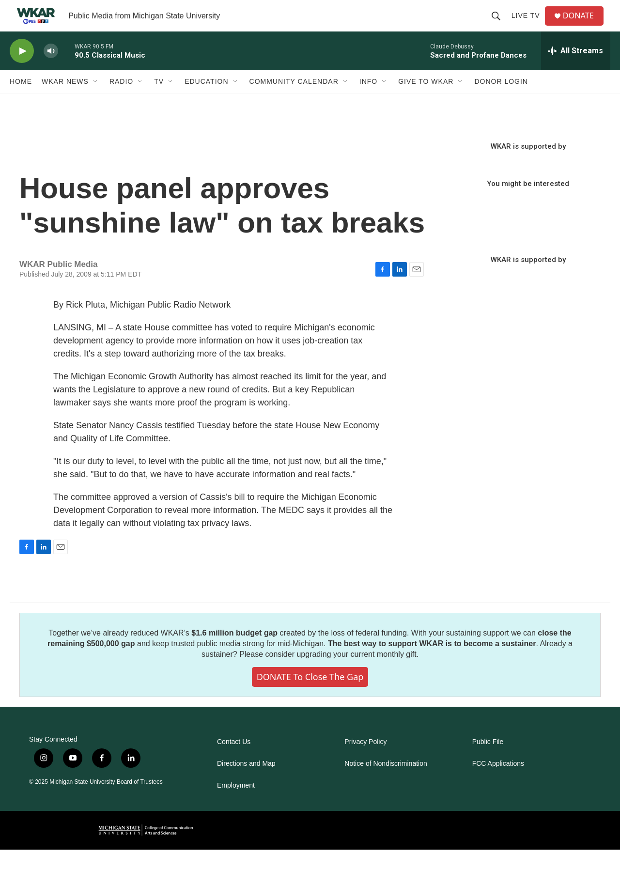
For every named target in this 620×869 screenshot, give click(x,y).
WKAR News (65, 101)
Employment (236, 804)
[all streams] (575, 70)
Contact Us (233, 761)
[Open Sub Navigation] (96, 101)
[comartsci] (145, 849)
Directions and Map (246, 783)
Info (368, 101)
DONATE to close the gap (310, 696)
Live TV (529, 25)
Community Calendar (294, 101)
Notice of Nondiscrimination (385, 783)
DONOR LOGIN (501, 101)
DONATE (583, 25)
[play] (22, 70)
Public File (488, 761)
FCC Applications (498, 783)
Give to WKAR (425, 101)
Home (21, 101)
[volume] (51, 70)
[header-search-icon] (499, 25)
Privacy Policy (365, 761)
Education (206, 101)
